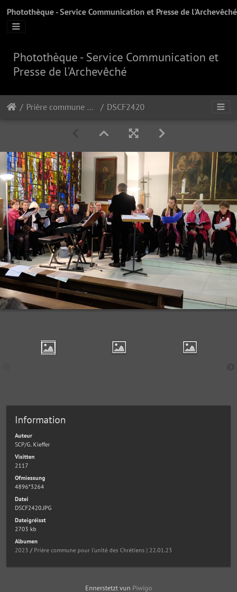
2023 (21, 550)
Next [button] (230, 367)
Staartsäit (12, 107)
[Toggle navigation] (16, 26)
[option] (48, 347)
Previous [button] (6, 367)
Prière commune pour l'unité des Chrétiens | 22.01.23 (61, 106)
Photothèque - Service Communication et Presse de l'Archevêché (122, 11)
